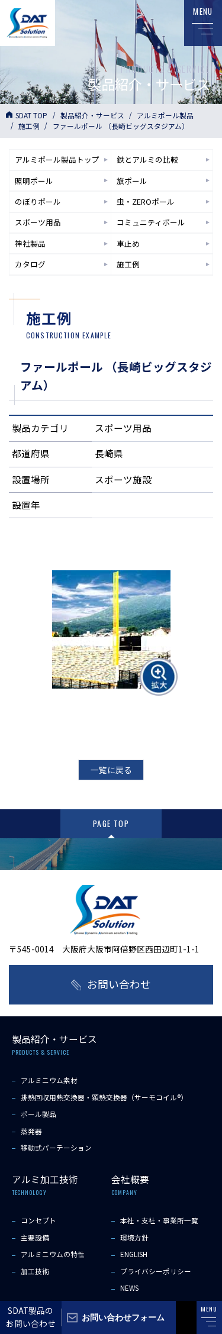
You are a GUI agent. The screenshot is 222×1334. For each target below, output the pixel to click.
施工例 (29, 126)
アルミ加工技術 (45, 1179)
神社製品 (30, 243)
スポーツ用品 (38, 222)
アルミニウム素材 (49, 1080)
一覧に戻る (111, 770)
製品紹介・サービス (92, 115)
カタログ (30, 264)
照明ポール (34, 180)
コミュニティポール (151, 222)
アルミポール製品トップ (57, 159)
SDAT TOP (31, 115)
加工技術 (35, 1271)
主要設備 (35, 1237)
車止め (128, 243)
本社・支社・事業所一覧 (159, 1220)
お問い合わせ (119, 984)
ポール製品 (38, 1114)
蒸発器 (31, 1131)
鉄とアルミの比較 (147, 159)
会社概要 (130, 1179)
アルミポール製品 (165, 115)
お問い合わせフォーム (123, 1317)
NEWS (129, 1288)
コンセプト (38, 1220)
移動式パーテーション (56, 1147)
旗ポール (132, 180)
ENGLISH (133, 1254)
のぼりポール (38, 201)
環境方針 (134, 1237)
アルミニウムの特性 (53, 1254)
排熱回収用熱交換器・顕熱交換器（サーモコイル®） (104, 1097)
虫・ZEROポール (146, 201)
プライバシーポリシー (155, 1271)
